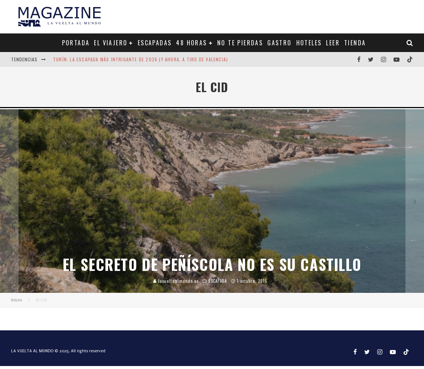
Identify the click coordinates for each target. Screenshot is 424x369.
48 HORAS (191, 42)
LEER (333, 42)
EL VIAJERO (110, 42)
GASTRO (279, 42)
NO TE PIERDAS (240, 42)
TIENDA (355, 42)
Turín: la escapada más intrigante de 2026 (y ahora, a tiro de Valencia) (140, 59)
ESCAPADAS (155, 42)
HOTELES (309, 42)
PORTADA (76, 42)
